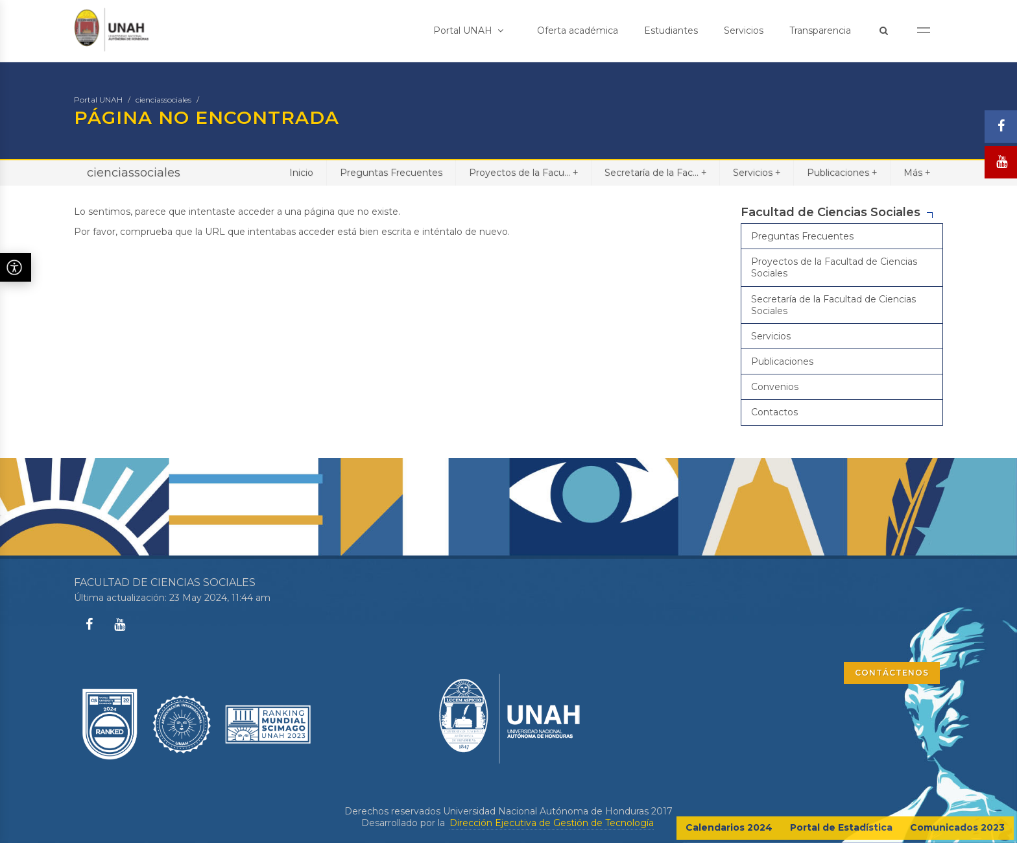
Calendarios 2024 (729, 827)
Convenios (774, 387)
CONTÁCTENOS (892, 673)
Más (916, 172)
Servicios (743, 30)
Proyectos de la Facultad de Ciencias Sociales (834, 267)
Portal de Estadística (841, 827)
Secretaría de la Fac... (655, 172)
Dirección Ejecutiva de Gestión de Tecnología (551, 823)
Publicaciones (842, 172)
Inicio (301, 172)
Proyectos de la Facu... (523, 172)
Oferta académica (577, 30)
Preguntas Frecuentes (391, 172)
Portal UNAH (468, 30)
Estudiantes (671, 30)
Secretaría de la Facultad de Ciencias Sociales (833, 305)
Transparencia (820, 30)
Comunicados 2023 (957, 827)
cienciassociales (163, 99)
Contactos (774, 412)
